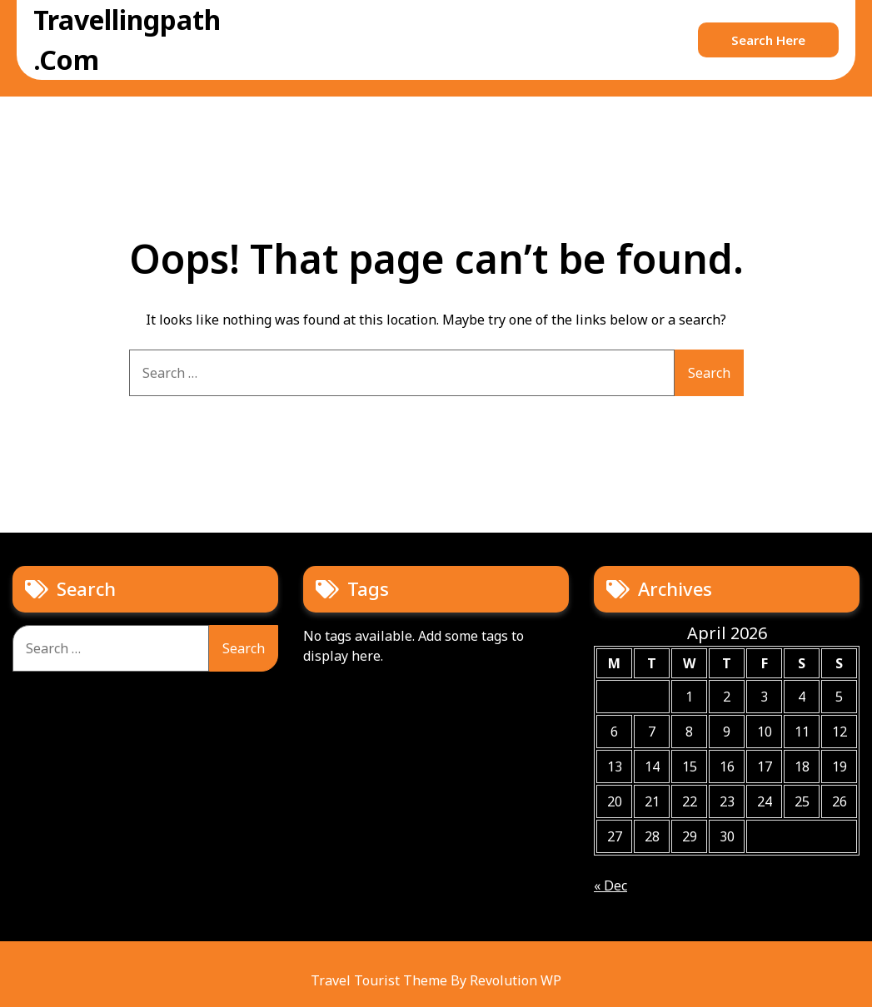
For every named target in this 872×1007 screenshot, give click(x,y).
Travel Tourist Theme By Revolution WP (436, 980)
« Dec (610, 885)
